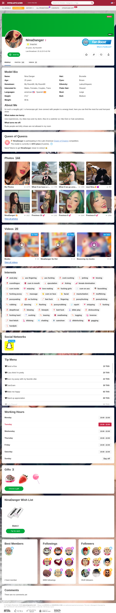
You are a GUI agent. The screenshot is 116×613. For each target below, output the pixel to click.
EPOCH (46, 605)
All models (6, 8)
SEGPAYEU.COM (57, 605)
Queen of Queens (61, 141)
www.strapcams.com (29, 605)
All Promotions (43, 8)
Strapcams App (68, 8)
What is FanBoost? (104, 47)
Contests (55, 8)
